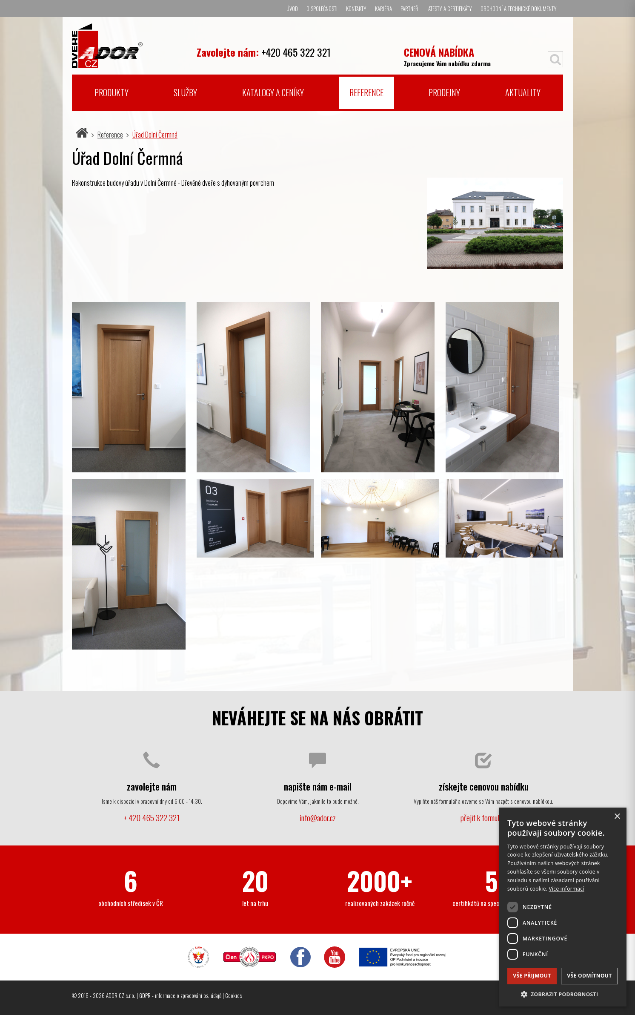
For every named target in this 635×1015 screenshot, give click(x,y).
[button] (562, 994)
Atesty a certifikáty (450, 8)
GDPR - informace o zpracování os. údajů (180, 995)
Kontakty (356, 8)
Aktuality (523, 92)
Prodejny (444, 92)
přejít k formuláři (483, 817)
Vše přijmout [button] (532, 975)
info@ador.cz (318, 817)
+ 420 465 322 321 (151, 817)
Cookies (233, 995)
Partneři (410, 8)
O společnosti (322, 8)
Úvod (292, 8)
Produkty (111, 92)
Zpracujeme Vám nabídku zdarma (447, 56)
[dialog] (562, 907)
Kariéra (383, 8)
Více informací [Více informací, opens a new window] (566, 888)
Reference (366, 92)
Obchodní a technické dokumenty (519, 8)
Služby (185, 92)
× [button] (617, 817)
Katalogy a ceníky (273, 92)
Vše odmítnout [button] (589, 975)
